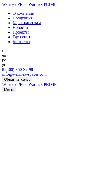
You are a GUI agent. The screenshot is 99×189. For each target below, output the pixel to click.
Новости (20, 27)
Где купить (22, 37)
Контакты (21, 41)
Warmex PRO (14, 4)
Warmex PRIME (43, 4)
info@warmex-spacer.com (24, 74)
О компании (23, 13)
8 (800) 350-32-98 (17, 69)
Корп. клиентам (27, 22)
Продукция (23, 18)
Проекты (21, 32)
